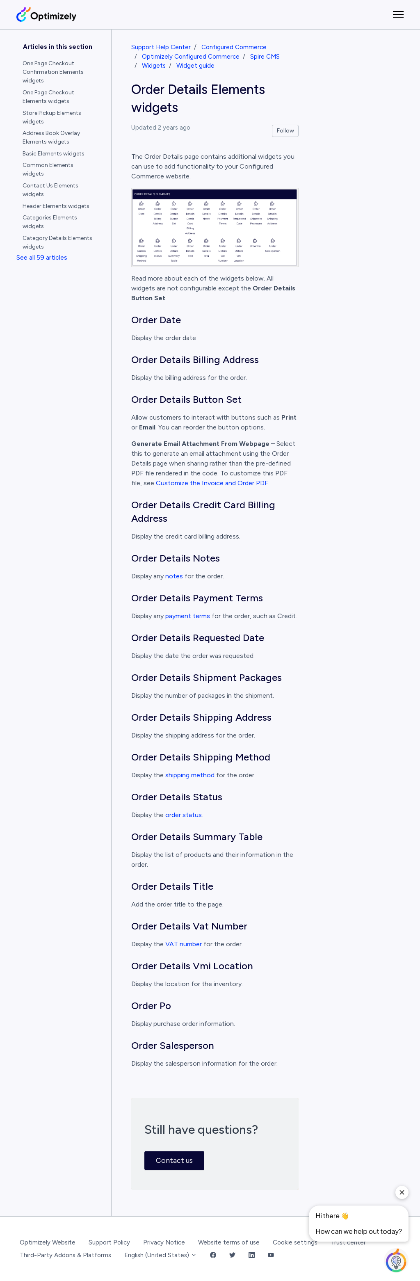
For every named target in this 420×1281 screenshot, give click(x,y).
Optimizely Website (47, 1242)
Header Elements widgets (56, 206)
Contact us (174, 1160)
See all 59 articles (41, 257)
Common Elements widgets (48, 169)
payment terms (187, 616)
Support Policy (109, 1242)
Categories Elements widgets (50, 222)
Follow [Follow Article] (285, 130)
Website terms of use (229, 1242)
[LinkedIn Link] (251, 1255)
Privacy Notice (164, 1242)
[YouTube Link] (271, 1255)
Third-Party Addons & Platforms (65, 1255)
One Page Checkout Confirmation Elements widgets (53, 72)
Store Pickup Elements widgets (52, 117)
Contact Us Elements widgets (50, 190)
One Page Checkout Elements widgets (48, 97)
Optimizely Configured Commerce (191, 56)
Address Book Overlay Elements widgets (51, 137)
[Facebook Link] (213, 1255)
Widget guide (195, 65)
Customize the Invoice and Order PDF (212, 483)
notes (174, 576)
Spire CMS (265, 56)
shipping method (190, 775)
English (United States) (160, 1255)
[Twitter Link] (232, 1255)
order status (183, 815)
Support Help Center (161, 47)
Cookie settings (295, 1242)
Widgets (154, 65)
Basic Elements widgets (53, 153)
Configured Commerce (234, 47)
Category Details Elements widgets (57, 242)
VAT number (183, 944)
